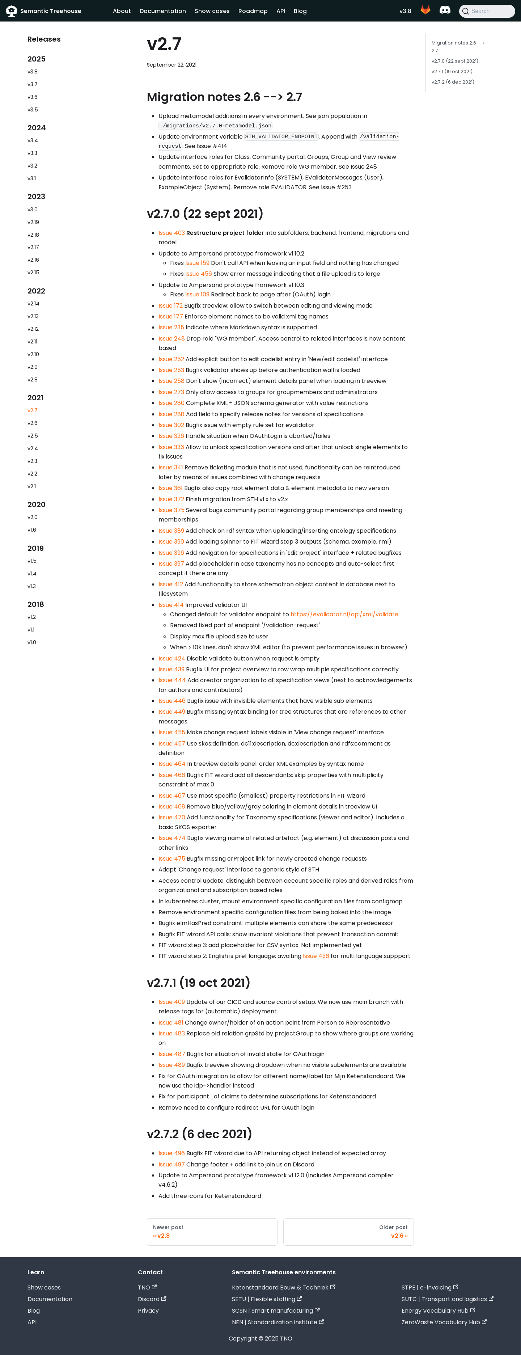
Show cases (212, 11)
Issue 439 (171, 669)
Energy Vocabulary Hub (438, 1311)
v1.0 (31, 642)
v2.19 (33, 222)
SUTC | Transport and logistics (448, 1299)
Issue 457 (171, 743)
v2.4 (32, 448)
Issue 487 (171, 1054)
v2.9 (32, 367)
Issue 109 (197, 294)
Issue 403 (171, 233)
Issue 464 (172, 764)
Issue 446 (172, 701)
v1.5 (32, 561)
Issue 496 (171, 1153)
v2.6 (32, 423)
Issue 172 (170, 305)
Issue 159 (197, 263)
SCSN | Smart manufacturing (275, 1311)
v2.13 (33, 316)
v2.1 (31, 486)
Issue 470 (171, 817)
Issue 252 (171, 359)
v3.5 (32, 109)
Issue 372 (171, 499)
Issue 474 (172, 838)
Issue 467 (171, 796)
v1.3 (31, 586)
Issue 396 (171, 553)
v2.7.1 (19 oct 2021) (452, 71)
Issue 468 (171, 806)
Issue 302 (171, 425)
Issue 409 (171, 1002)
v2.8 (32, 379)
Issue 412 (170, 584)
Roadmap (253, 11)
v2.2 (32, 473)
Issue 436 (316, 956)
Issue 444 (172, 680)
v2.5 (32, 435)
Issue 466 (171, 775)
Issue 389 (171, 531)
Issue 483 (171, 1033)
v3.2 (32, 165)
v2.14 (33, 303)
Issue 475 (171, 858)
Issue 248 (171, 338)
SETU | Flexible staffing (267, 1299)
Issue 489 (171, 1065)
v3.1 (31, 178)
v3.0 (32, 209)
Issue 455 (171, 732)
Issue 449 (171, 712)
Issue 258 (171, 381)
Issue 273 (171, 392)
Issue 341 (170, 467)
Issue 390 (171, 541)
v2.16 (33, 259)
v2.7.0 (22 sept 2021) (455, 61)
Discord (152, 1299)
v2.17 (33, 247)
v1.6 (31, 529)
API (280, 11)
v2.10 (33, 354)
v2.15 (33, 272)
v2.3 (32, 461)
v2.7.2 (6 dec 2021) (453, 82)
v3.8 (405, 11)
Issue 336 (171, 447)
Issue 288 (171, 414)
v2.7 (32, 410)
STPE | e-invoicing (430, 1287)
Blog (300, 11)
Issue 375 (171, 510)
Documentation (163, 11)
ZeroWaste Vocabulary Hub (444, 1322)
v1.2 (31, 617)
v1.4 (32, 573)
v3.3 (32, 153)
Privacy (148, 1311)
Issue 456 (198, 274)
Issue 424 (171, 658)
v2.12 (33, 329)
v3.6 (32, 97)
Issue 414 (171, 605)
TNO (147, 1287)
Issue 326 (171, 436)
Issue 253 (171, 370)
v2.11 (32, 341)
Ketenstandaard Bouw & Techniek (283, 1287)
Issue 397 (171, 564)
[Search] (487, 11)
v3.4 (32, 140)
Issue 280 (171, 403)
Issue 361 (170, 488)
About (122, 11)
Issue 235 (171, 327)
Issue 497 (171, 1164)
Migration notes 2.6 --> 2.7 (458, 47)
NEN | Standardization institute (278, 1322)
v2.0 (32, 517)
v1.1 (30, 629)
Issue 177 (170, 316)
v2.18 (33, 235)
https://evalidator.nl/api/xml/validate (344, 614)
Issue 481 (170, 1022)
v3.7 (32, 84)
